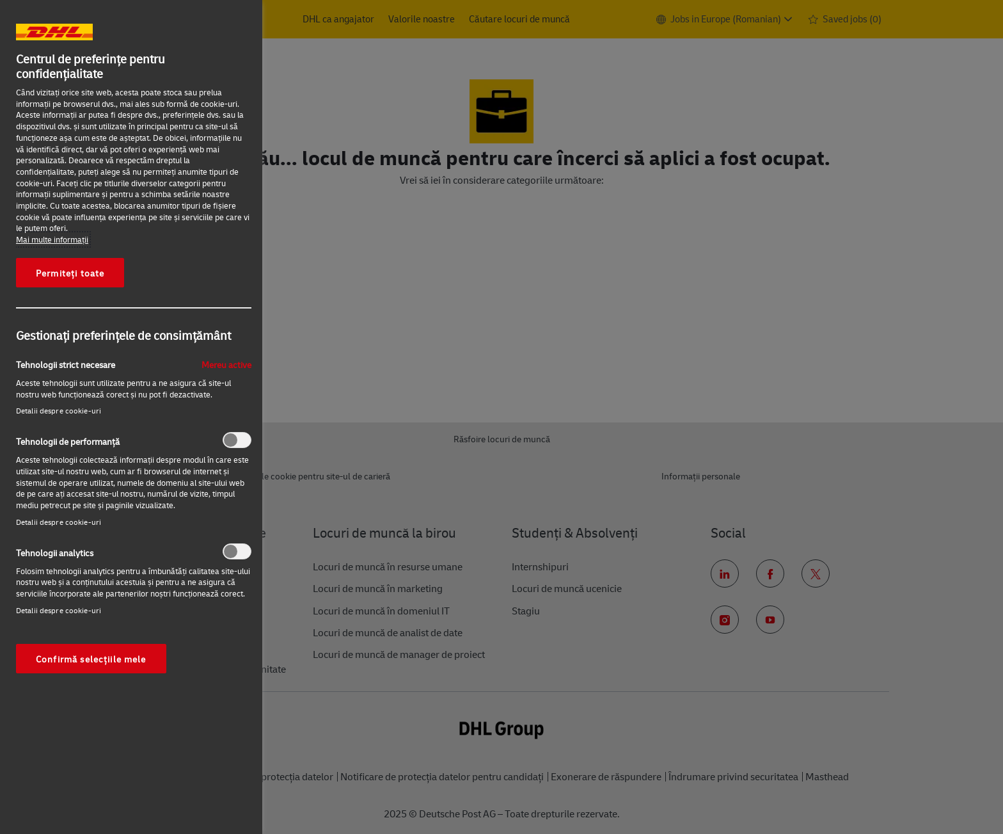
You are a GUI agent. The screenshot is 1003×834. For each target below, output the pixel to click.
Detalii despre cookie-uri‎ (58, 410)
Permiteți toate (70, 272)
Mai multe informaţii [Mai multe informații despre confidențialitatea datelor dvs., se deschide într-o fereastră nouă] (52, 239)
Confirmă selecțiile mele (91, 658)
